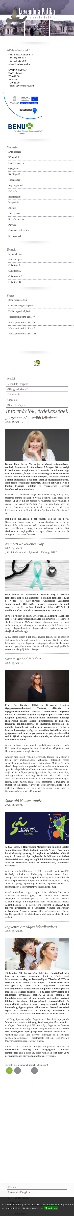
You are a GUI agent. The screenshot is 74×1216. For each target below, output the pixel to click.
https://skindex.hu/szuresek (18, 1013)
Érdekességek (14, 152)
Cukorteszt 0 (14, 265)
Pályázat (12, 225)
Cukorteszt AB (15, 276)
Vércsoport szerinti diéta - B (21, 328)
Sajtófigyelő (14, 174)
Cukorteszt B (14, 282)
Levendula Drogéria (17, 384)
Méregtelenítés (15, 254)
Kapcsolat (12, 399)
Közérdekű (13, 157)
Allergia (12, 208)
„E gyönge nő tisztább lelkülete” (31, 418)
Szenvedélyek (14, 236)
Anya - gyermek (16, 185)
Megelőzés (13, 202)
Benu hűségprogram (17, 300)
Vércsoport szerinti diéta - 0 (21, 317)
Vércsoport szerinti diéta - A (21, 322)
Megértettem (51, 1208)
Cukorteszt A (14, 271)
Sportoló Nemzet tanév (23, 800)
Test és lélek (14, 213)
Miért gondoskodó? (17, 389)
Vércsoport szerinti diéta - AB (22, 333)
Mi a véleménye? (16, 405)
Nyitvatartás (13, 394)
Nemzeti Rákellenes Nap (24, 544)
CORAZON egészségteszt (20, 305)
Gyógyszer (13, 168)
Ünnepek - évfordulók (18, 230)
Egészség (12, 191)
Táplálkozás (14, 180)
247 (34, 1070)
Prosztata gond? (15, 259)
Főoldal (11, 378)
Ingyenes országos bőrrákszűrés (31, 927)
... (26, 1070)
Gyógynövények (16, 163)
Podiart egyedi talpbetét (19, 311)
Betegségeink (14, 197)
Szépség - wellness (17, 219)
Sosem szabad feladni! (23, 659)
